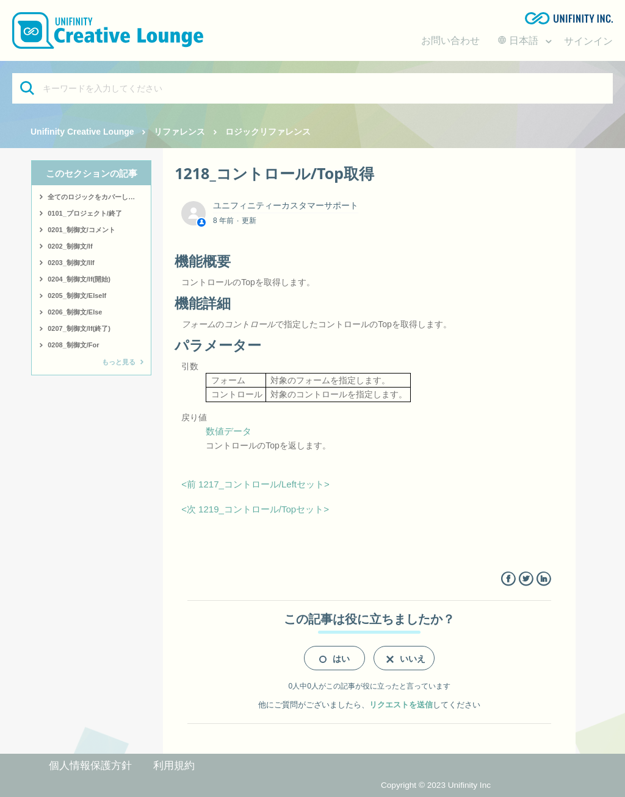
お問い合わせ (450, 40)
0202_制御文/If (70, 246)
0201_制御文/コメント (81, 229)
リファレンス (179, 131)
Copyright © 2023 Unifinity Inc (436, 785)
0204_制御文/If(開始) (79, 279)
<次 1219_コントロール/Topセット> (255, 509)
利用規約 (174, 765)
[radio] (334, 658)
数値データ (228, 431)
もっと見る (118, 362)
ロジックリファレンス (268, 131)
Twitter (525, 579)
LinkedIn (543, 579)
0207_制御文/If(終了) (79, 328)
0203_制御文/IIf (71, 262)
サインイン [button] (588, 41)
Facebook (508, 579)
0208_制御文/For (73, 345)
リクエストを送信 (401, 704)
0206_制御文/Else (75, 312)
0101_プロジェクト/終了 (85, 213)
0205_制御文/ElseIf (77, 295)
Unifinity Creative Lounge (82, 131)
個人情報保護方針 (90, 765)
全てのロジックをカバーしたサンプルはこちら (99, 196)
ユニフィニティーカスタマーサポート (285, 205)
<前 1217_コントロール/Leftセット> (255, 484)
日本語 (519, 40)
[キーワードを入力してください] (312, 88)
